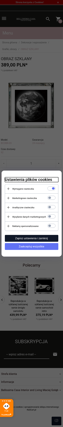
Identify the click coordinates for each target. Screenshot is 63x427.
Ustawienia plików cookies (28, 179)
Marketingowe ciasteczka (24, 198)
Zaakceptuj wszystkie (31, 246)
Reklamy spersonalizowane (25, 226)
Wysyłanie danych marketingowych (29, 217)
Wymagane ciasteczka (23, 189)
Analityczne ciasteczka (23, 207)
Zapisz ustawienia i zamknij (31, 238)
